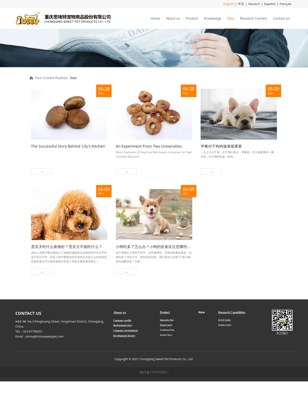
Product (192, 18)
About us (173, 18)
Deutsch (255, 4)
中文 (243, 4)
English (231, 4)
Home (155, 18)
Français (285, 4)
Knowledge (212, 18)
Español (270, 4)
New (230, 18)
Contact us (281, 18)
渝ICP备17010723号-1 (154, 401)
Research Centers (253, 18)
